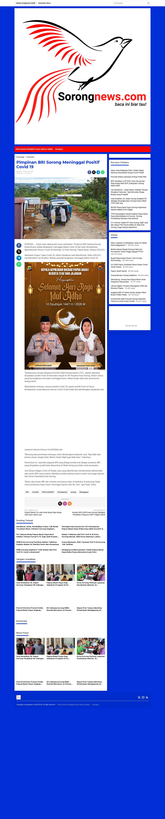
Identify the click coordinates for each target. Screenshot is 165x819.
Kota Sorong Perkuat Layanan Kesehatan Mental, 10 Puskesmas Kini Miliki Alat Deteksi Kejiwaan (91, 584)
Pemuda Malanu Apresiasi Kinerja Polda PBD (128, 177)
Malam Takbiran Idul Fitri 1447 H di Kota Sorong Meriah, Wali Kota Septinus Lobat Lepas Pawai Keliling (81, 535)
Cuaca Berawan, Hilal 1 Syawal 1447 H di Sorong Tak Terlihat (83, 543)
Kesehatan (20, 173)
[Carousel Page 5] (136, 325)
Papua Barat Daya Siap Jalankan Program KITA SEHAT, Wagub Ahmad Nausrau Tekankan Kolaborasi (60, 584)
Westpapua (83, 492)
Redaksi (95, 705)
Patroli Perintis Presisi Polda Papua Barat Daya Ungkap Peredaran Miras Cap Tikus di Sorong (29, 609)
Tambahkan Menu (44, 3)
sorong (73, 492)
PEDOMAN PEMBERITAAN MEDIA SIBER (74, 705)
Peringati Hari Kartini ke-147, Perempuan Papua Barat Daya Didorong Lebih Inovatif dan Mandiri (83, 528)
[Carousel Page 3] (129, 325)
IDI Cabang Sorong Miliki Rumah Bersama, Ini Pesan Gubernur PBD (59, 609)
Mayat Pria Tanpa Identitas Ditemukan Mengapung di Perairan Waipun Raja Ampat (90, 609)
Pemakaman (62, 492)
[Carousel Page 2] (126, 325)
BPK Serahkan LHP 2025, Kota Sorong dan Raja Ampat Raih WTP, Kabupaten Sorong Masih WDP (128, 183)
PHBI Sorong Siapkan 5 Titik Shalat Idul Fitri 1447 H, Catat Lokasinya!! (36, 551)
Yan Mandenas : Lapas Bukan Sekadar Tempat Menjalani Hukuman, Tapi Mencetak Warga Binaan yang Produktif (129, 192)
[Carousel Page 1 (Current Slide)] (123, 325)
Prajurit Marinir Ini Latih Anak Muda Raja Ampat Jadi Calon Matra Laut (44, 512)
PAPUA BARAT (48, 492)
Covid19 (35, 492)
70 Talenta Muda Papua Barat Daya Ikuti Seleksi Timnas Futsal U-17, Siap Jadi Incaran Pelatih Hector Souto (36, 535)
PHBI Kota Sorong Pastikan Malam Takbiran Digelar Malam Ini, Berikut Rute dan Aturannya (37, 543)
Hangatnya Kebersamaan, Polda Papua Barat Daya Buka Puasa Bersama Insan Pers (83, 551)
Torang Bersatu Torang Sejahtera (124, 275)
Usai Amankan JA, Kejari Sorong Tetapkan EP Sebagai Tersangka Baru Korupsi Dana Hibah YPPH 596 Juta (30, 584)
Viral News (27, 173)
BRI (27, 492)
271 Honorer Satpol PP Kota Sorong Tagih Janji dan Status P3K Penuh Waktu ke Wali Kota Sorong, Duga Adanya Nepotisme (129, 225)
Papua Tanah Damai (119, 271)
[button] (148, 3)
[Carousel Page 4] (132, 325)
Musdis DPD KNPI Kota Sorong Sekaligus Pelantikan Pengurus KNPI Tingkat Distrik (85, 512)
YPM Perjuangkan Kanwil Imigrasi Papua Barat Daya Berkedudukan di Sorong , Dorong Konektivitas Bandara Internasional (129, 216)
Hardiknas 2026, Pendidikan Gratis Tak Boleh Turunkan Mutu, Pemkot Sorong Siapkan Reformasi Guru (37, 528)
